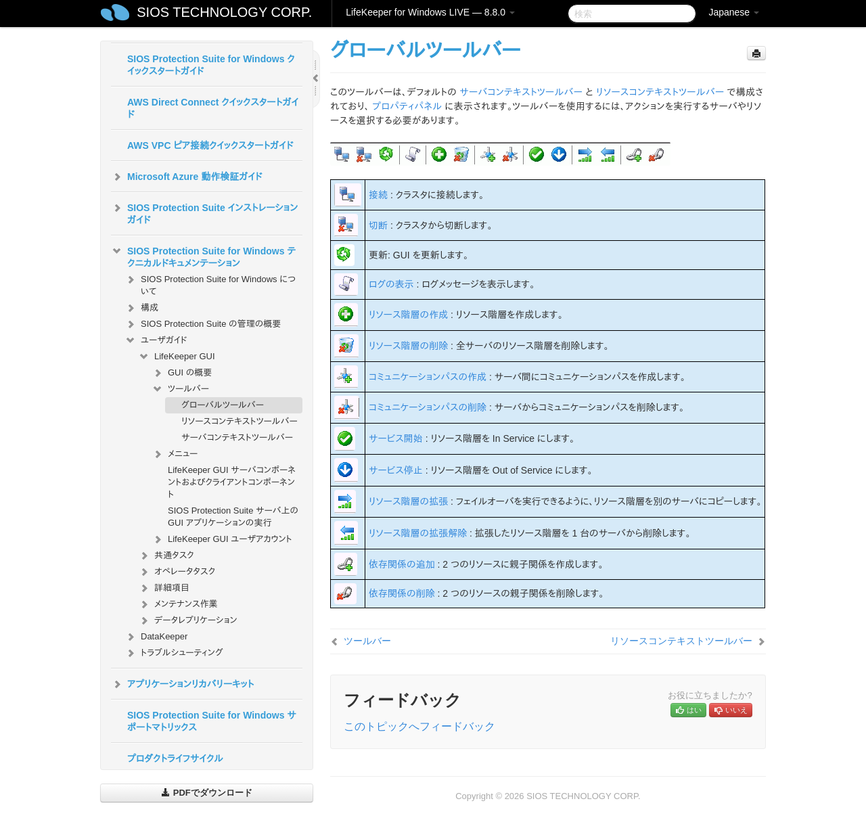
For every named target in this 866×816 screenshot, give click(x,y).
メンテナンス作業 (178, 604)
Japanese (733, 12)
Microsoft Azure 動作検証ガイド (186, 176)
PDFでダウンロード (206, 793)
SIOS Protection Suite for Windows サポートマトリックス (211, 721)
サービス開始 (396, 438)
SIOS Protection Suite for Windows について (210, 283)
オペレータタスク (176, 572)
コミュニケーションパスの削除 (427, 407)
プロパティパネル (407, 106)
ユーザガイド (155, 340)
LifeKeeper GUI (176, 356)
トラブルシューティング (173, 653)
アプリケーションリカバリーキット (182, 684)
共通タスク (166, 555)
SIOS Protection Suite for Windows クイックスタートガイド (211, 64)
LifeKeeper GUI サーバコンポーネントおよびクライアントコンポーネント (232, 482)
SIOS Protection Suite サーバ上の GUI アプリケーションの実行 (233, 516)
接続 (378, 194)
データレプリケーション (187, 620)
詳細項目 (163, 588)
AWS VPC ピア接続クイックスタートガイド (210, 145)
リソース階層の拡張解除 (418, 533)
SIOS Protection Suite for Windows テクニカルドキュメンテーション (203, 256)
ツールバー (180, 389)
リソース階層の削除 (408, 345)
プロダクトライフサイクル (175, 758)
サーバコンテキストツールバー (237, 437)
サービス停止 (396, 470)
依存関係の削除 (402, 593)
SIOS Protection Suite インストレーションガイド (204, 212)
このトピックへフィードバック (419, 726)
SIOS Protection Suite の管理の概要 (202, 324)
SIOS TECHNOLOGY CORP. (224, 12)
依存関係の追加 (402, 564)
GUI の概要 (182, 373)
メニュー (175, 454)
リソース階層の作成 (408, 314)
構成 (141, 308)
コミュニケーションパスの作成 (427, 376)
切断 (378, 225)
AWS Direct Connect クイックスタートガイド (212, 108)
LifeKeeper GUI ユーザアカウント (222, 539)
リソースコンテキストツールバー (239, 421)
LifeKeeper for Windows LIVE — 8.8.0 (430, 12)
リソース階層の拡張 (408, 501)
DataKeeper (155, 637)
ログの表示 (391, 284)
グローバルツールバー (222, 405)
